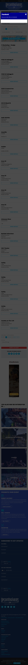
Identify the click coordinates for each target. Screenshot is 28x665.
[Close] (26, 14)
